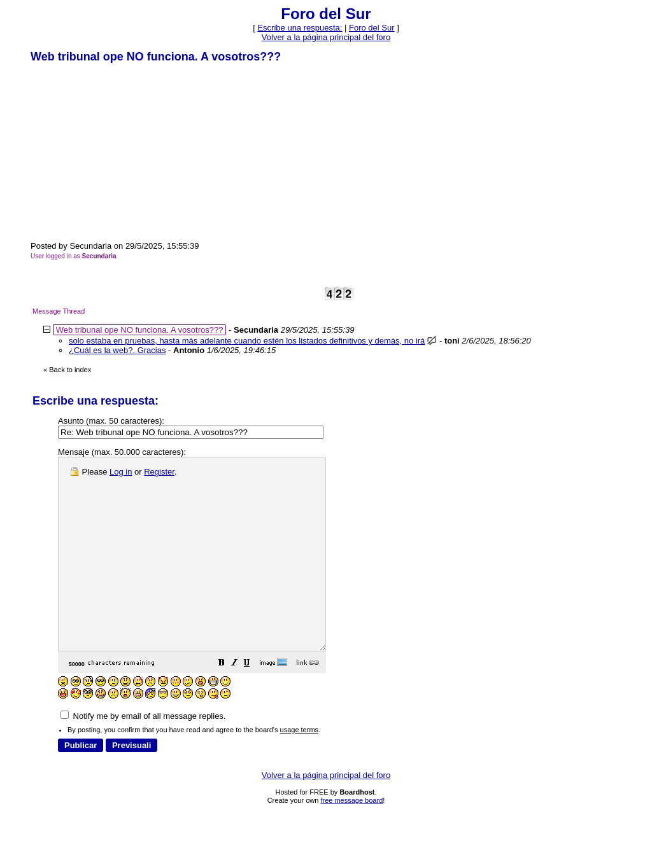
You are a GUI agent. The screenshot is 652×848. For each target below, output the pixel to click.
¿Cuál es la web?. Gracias (117, 350)
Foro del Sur (372, 27)
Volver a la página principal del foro (326, 37)
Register (159, 471)
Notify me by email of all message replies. (142, 754)
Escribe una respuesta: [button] (299, 27)
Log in (121, 471)
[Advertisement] (126, 151)
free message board (351, 838)
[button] (253, 702)
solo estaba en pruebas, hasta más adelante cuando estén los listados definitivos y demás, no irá (247, 340)
